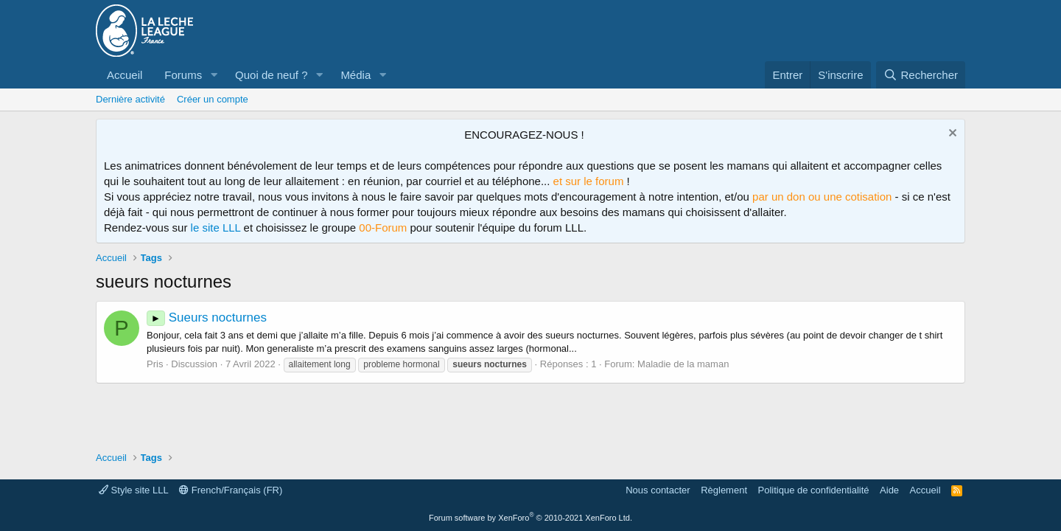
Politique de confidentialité (813, 490)
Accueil (124, 75)
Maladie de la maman (683, 363)
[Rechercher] (920, 74)
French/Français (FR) (230, 490)
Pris (155, 363)
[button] (213, 74)
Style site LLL (134, 490)
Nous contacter (658, 490)
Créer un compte (212, 99)
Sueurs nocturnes (207, 317)
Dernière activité (130, 99)
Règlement (724, 490)
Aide (889, 490)
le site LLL (216, 227)
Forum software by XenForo (530, 517)
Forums (183, 75)
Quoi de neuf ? (271, 75)
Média (355, 75)
